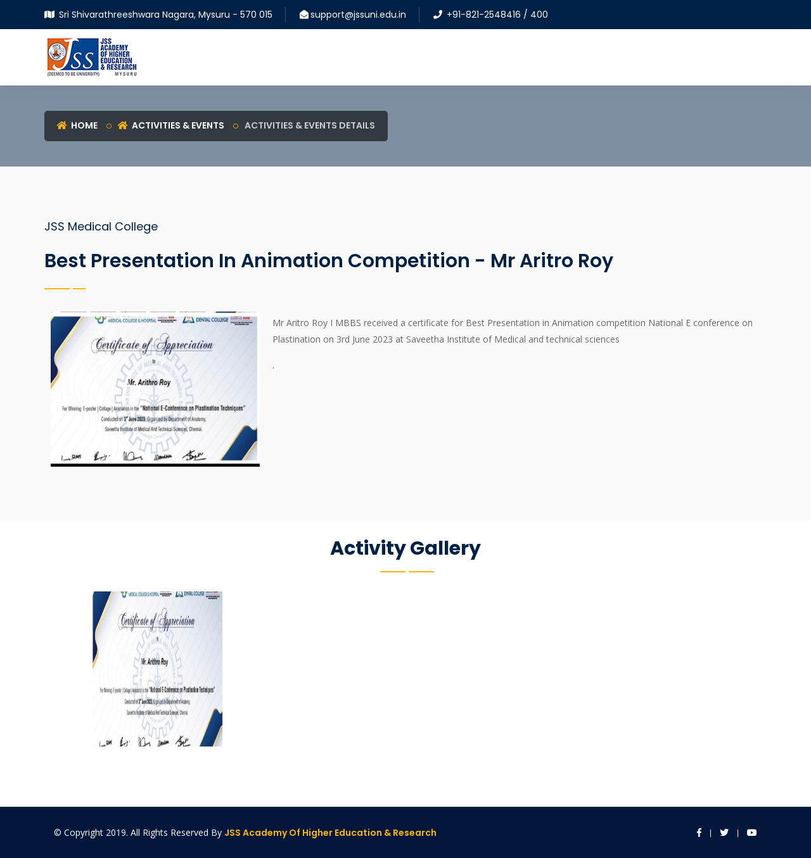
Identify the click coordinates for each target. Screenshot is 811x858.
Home (77, 125)
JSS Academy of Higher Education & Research (330, 832)
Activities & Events (171, 125)
